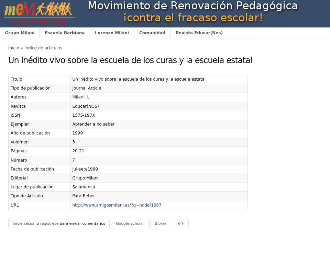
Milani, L (81, 97)
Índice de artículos (43, 48)
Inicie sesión (24, 223)
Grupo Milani (19, 33)
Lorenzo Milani (112, 33)
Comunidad (152, 33)
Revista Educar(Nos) (199, 33)
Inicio (13, 48)
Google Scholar (130, 223)
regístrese (49, 223)
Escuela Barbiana (65, 33)
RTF (180, 223)
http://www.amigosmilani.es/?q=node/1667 (117, 205)
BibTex (161, 223)
